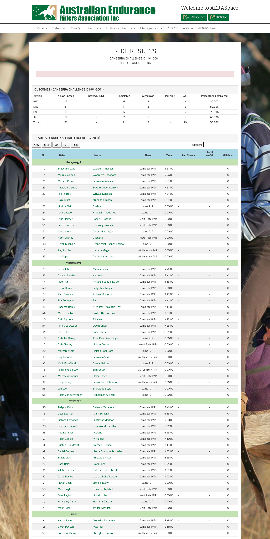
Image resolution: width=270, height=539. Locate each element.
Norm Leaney (65, 238)
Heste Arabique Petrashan (108, 451)
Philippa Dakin (66, 407)
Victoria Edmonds (68, 420)
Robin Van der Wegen (70, 395)
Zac (95, 300)
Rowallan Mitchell (103, 489)
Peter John (64, 269)
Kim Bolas (63, 332)
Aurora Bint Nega (103, 231)
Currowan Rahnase (103, 181)
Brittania (98, 238)
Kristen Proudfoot (68, 445)
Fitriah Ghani (65, 483)
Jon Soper (63, 256)
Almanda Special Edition (106, 282)
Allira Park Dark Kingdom (107, 338)
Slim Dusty (99, 369)
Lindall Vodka (100, 495)
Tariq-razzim (100, 332)
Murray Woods (66, 175)
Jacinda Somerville (68, 426)
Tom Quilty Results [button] (86, 28)
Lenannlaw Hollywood (105, 382)
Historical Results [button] (120, 28)
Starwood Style (102, 388)
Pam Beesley (65, 294)
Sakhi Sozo (99, 464)
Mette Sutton (66, 313)
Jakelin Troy (64, 194)
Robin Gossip (65, 439)
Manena (97, 432)
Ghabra (97, 206)
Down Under (100, 325)
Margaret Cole (66, 351)
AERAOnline (218, 17)
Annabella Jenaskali (104, 256)
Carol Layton (65, 495)
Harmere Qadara (102, 501)
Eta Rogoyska (66, 300)
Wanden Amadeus (103, 168)
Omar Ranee (100, 376)
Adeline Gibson (66, 470)
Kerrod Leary (65, 520)
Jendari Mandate (102, 508)
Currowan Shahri (102, 357)
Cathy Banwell (66, 476)
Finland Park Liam (103, 351)
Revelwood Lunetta (104, 426)
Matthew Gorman (68, 376)
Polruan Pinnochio (103, 294)
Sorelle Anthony (67, 533)
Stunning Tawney (103, 225)
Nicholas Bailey (66, 338)
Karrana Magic (101, 250)
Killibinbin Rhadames (104, 212)
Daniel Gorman (66, 451)
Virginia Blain (65, 206)
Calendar (59, 28)
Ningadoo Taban (102, 200)
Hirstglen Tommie (103, 533)
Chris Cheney (65, 344)
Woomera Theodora (104, 175)
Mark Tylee (64, 508)
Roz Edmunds (66, 432)
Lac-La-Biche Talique (105, 476)
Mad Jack (98, 527)
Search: (215, 145)
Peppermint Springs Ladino (108, 244)
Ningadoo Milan (102, 457)
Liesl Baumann (66, 413)
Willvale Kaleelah (102, 194)
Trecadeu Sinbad (102, 445)
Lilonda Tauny (101, 483)
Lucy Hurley (64, 382)
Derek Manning (66, 244)
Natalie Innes (65, 231)
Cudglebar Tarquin (103, 288)
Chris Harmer (65, 219)
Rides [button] (42, 28)
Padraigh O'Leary (67, 187)
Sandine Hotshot (103, 219)
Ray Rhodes (65, 250)
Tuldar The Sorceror (104, 313)
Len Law (62, 388)
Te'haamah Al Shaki (104, 395)
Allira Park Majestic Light (107, 307)
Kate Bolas (64, 464)
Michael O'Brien (66, 181)
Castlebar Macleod (103, 420)
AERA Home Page (194, 17)
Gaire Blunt (64, 200)
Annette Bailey (66, 307)
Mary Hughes (65, 489)
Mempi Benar (100, 269)
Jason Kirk (63, 282)
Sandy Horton (66, 225)
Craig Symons (66, 319)
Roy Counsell (65, 357)
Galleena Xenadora (103, 407)
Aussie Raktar (101, 363)
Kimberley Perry (67, 501)
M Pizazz (98, 439)
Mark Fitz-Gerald (67, 363)
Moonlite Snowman (104, 520)
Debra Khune (65, 288)
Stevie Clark (64, 457)
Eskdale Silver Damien (105, 187)
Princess (98, 319)
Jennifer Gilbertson (68, 369)
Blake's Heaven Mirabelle (107, 470)
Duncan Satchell (67, 275)
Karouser (98, 275)
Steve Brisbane (66, 168)
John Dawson (65, 212)
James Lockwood (67, 325)
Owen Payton (66, 527)
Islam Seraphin (101, 413)
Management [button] (151, 28)
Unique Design (101, 344)
